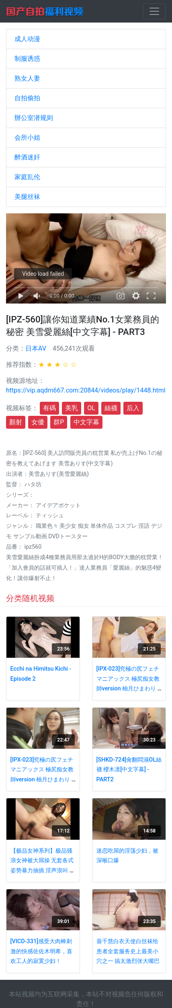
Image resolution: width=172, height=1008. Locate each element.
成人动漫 (27, 39)
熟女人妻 (27, 78)
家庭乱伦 (27, 177)
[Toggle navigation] (154, 11)
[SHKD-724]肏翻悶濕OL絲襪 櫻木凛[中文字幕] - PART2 (129, 769)
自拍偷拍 (27, 98)
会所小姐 (27, 137)
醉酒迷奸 (27, 157)
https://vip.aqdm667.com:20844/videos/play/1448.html (86, 390)
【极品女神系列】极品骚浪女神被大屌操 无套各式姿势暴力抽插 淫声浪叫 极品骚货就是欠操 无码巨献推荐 (42, 870)
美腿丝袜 (27, 196)
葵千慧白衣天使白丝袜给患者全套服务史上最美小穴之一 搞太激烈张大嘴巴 (128, 951)
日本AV (35, 348)
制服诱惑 (27, 58)
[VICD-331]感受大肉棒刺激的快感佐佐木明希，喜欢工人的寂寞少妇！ (41, 951)
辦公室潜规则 (33, 118)
